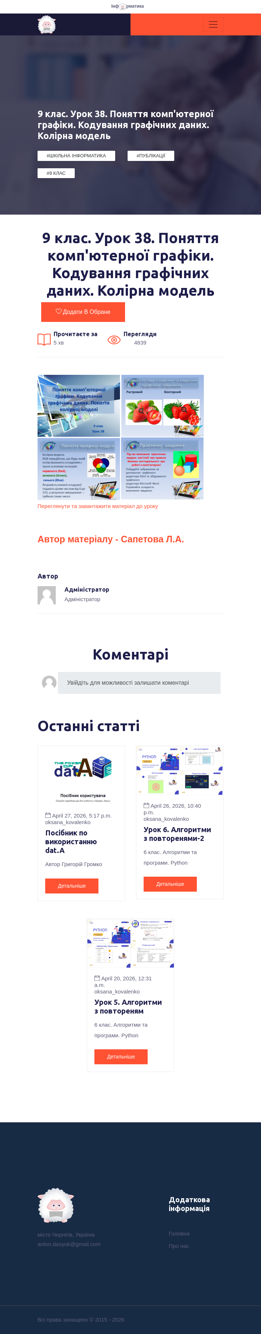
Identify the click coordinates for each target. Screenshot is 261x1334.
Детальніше (72, 886)
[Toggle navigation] (213, 24)
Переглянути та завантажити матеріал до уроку (98, 506)
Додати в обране (83, 311)
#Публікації (151, 155)
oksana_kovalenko (67, 822)
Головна (179, 1233)
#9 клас (56, 173)
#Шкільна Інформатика (76, 155)
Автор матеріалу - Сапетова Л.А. (111, 539)
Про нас (179, 1246)
